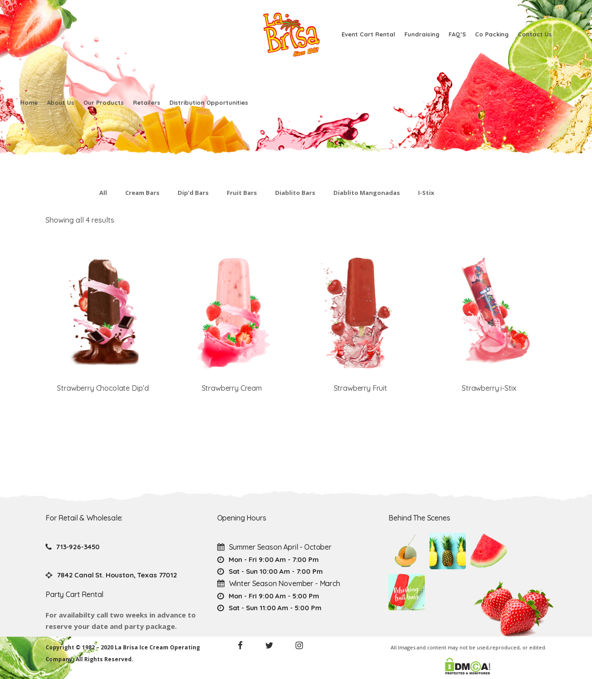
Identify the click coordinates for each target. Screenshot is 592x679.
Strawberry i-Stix (489, 388)
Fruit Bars (242, 193)
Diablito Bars (295, 193)
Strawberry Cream (232, 388)
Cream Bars (142, 193)
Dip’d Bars (193, 193)
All (103, 193)
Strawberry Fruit (360, 388)
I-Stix (426, 193)
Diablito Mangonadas (366, 193)
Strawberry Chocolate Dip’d (103, 388)
